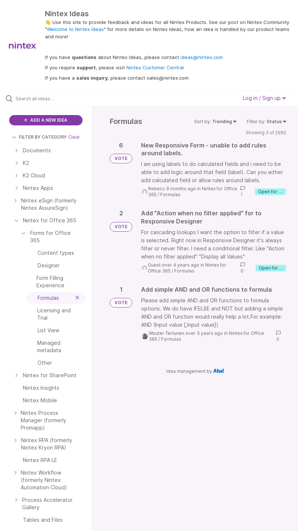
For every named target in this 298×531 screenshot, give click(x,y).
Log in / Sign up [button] (264, 98)
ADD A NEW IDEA (45, 120)
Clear (74, 137)
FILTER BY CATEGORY (39, 137)
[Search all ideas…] (50, 98)
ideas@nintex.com (201, 57)
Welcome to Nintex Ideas (75, 29)
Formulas (170, 194)
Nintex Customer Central (155, 67)
